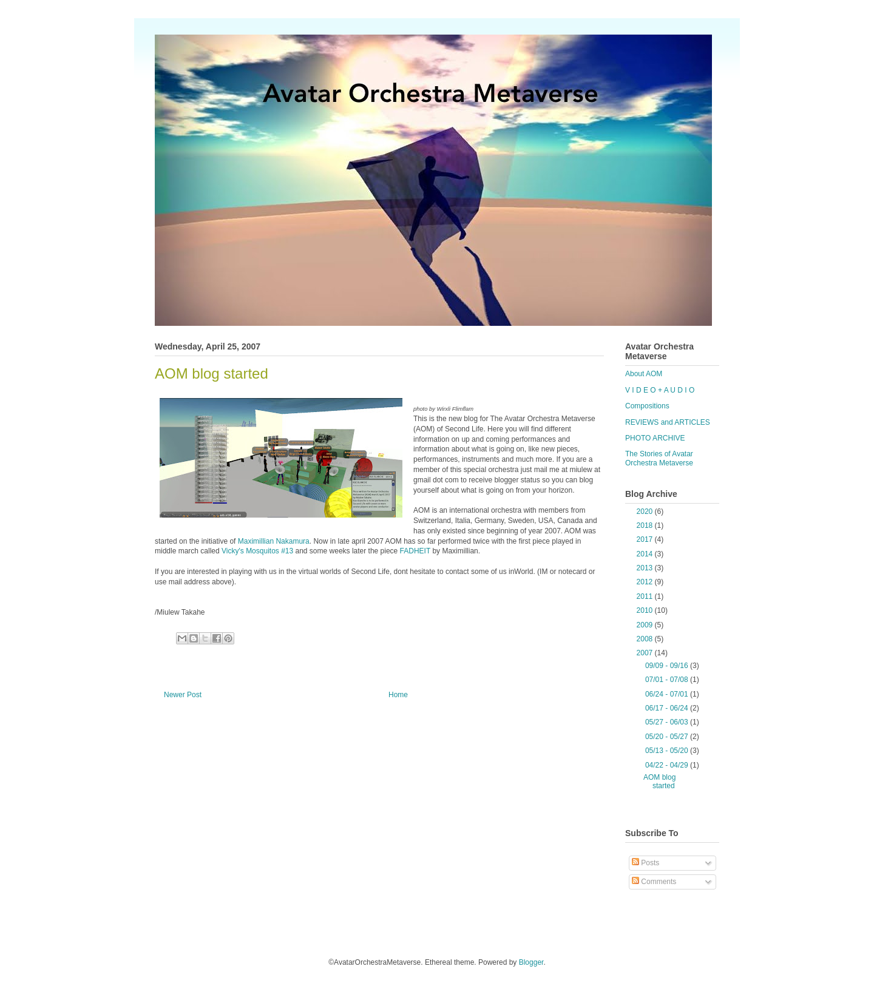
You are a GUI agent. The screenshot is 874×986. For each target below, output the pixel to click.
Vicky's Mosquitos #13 (257, 551)
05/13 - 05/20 (667, 750)
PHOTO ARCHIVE (655, 438)
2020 (646, 511)
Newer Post (183, 695)
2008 (646, 639)
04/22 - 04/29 (667, 765)
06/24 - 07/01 (667, 694)
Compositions (647, 406)
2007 (646, 653)
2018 (646, 525)
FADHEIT (415, 551)
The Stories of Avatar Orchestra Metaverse (659, 458)
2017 (646, 539)
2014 (646, 554)
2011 (646, 596)
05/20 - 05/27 (667, 736)
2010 (646, 610)
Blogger (531, 962)
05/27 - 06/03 (667, 722)
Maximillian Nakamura (274, 541)
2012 (646, 582)
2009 (646, 625)
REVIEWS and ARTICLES (667, 422)
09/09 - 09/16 (667, 665)
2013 (646, 568)
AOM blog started (659, 781)
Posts (645, 863)
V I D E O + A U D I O (659, 390)
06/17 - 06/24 (667, 708)
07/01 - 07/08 (667, 679)
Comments (654, 881)
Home (398, 695)
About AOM (643, 374)
